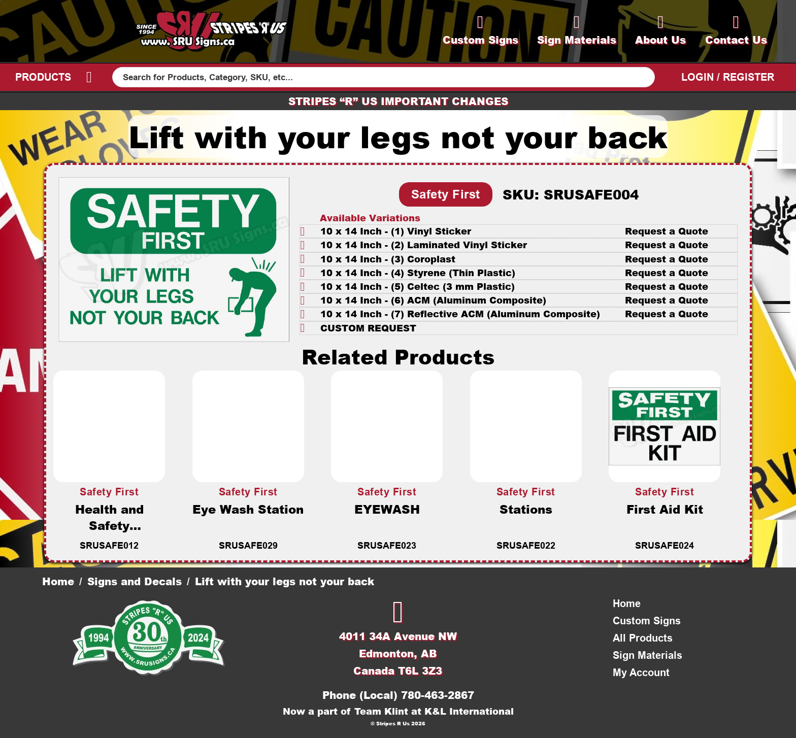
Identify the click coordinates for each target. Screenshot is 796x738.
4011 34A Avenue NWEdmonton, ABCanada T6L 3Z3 (398, 653)
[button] (518, 231)
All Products (643, 638)
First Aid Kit (664, 509)
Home (58, 581)
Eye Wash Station (248, 509)
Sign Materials (647, 655)
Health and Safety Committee (109, 525)
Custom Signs (647, 620)
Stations (526, 509)
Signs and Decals (134, 581)
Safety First (445, 194)
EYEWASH (387, 509)
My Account (641, 672)
